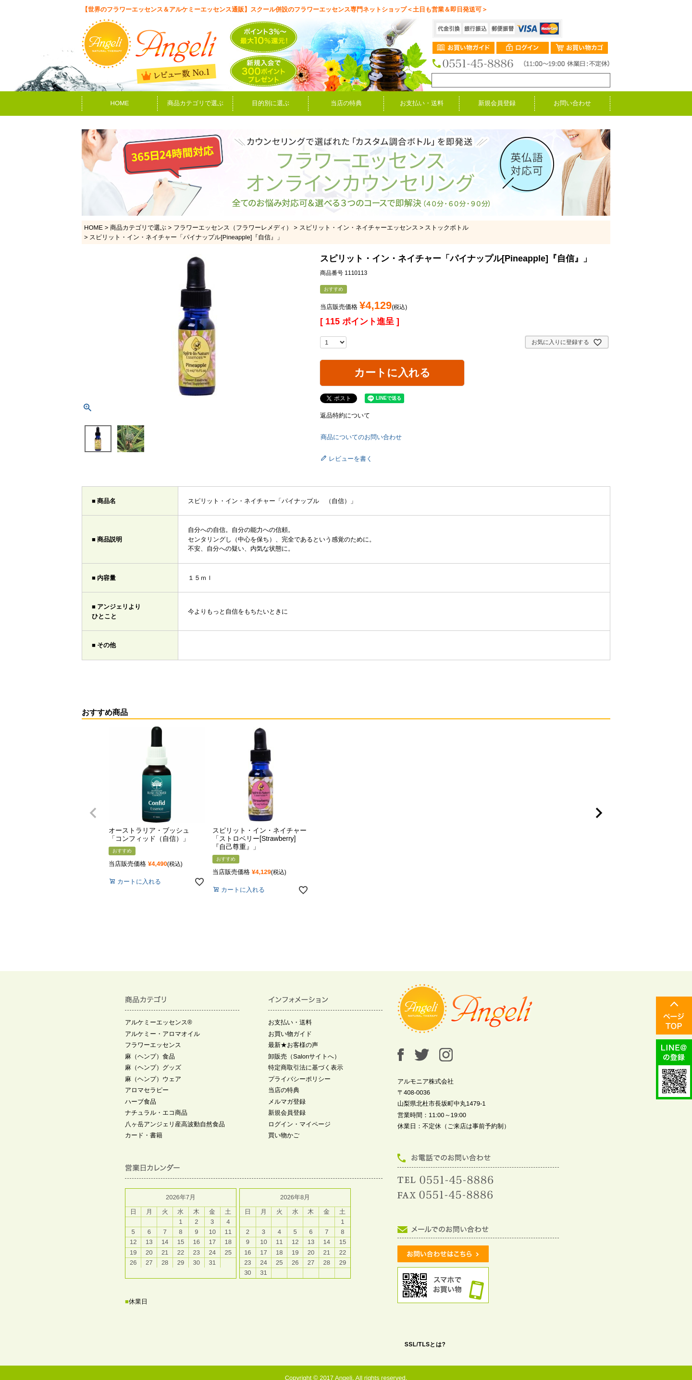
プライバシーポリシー (299, 1079)
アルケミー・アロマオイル (162, 1033)
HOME (120, 103)
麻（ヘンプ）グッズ (153, 1067)
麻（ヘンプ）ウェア (153, 1079)
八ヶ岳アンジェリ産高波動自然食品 (175, 1124)
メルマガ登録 (287, 1101)
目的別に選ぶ (270, 103)
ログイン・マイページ (299, 1124)
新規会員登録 (497, 103)
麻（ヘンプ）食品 (150, 1056)
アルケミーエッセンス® (158, 1022)
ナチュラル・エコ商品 (156, 1112)
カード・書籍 (143, 1135)
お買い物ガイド (290, 1033)
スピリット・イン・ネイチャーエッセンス (358, 227)
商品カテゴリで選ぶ (195, 103)
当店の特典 (346, 103)
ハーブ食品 (140, 1101)
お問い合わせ (572, 103)
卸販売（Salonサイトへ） (304, 1056)
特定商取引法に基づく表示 (305, 1067)
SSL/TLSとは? (425, 1344)
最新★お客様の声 (293, 1044)
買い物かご (283, 1135)
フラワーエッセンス (153, 1044)
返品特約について (345, 415)
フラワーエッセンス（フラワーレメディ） (232, 227)
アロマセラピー (147, 1090)
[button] (93, 813)
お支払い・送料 (422, 103)
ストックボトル (447, 227)
